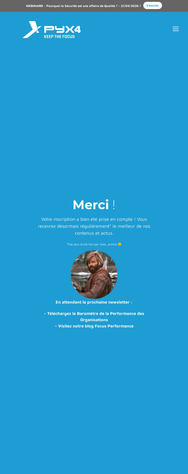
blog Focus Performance (109, 325)
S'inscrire (153, 5)
